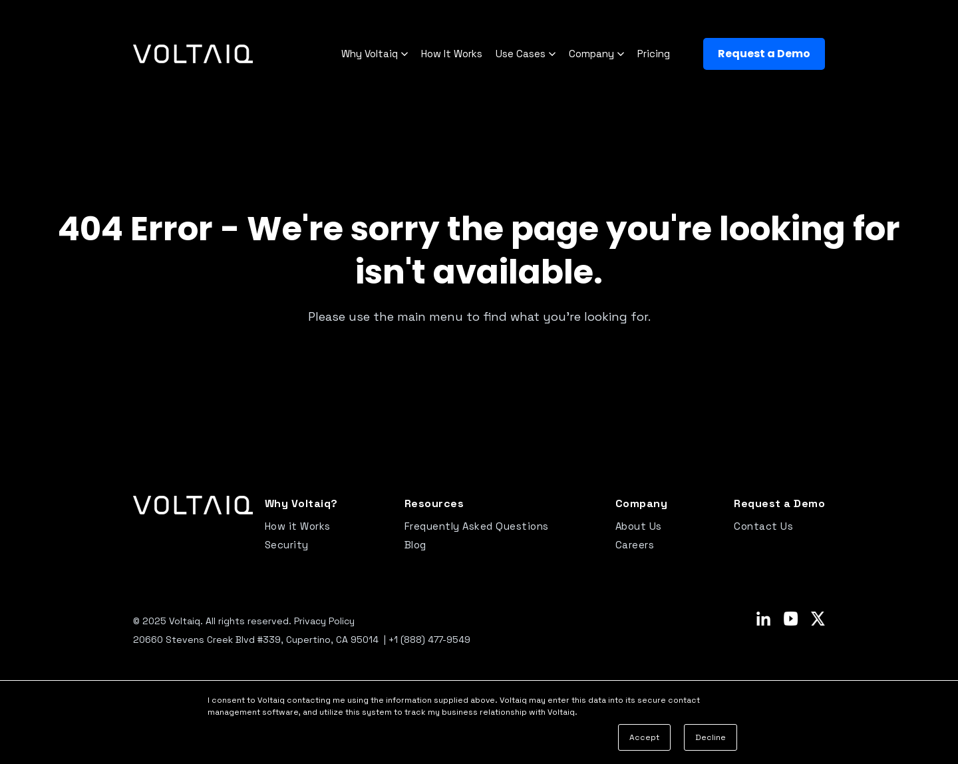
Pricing (653, 53)
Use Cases (526, 54)
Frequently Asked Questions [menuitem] (476, 526)
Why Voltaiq (374, 54)
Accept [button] (644, 737)
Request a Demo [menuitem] (779, 503)
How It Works (451, 53)
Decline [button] (710, 737)
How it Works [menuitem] (298, 526)
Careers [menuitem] (635, 544)
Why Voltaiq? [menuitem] (301, 503)
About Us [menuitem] (638, 526)
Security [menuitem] (287, 544)
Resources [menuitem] (434, 503)
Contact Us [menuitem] (763, 526)
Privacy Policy (324, 621)
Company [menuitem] (641, 503)
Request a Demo (764, 53)
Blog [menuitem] (415, 544)
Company (596, 54)
